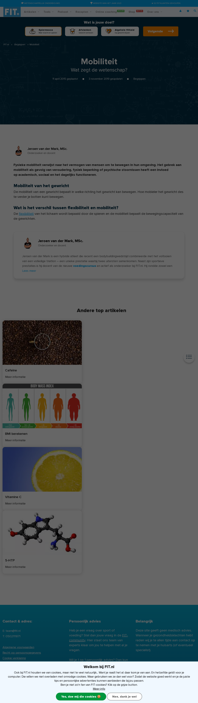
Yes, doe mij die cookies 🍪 (81, 696)
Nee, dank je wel (124, 696)
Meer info (99, 689)
